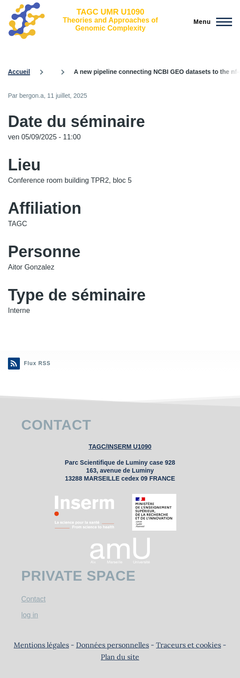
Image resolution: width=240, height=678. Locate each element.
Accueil (19, 71)
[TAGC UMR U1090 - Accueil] (89, 20)
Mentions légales (41, 644)
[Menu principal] (210, 22)
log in (29, 615)
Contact (33, 599)
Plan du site (120, 656)
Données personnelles (112, 644)
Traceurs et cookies (188, 644)
